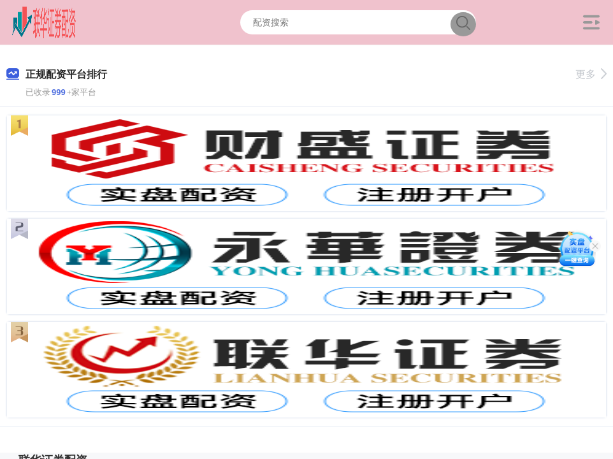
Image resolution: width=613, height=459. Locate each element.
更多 (591, 74)
